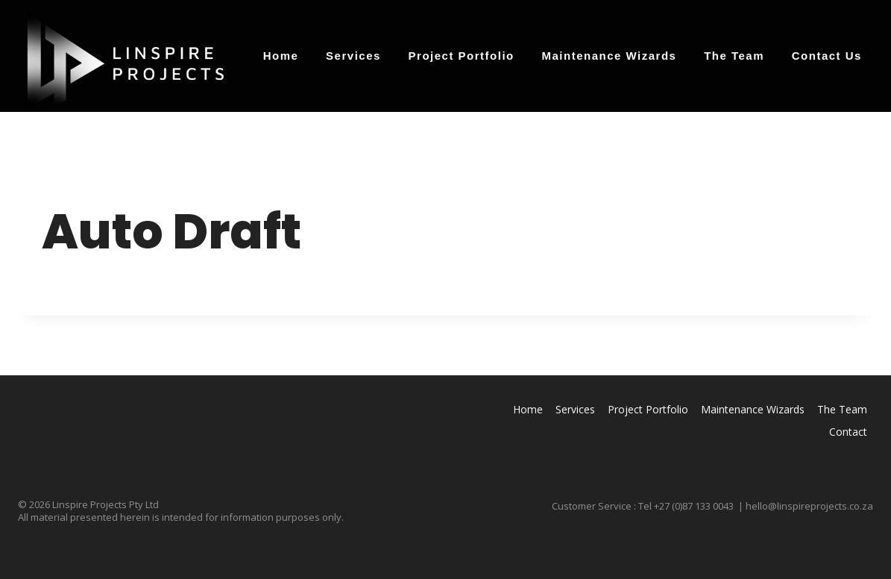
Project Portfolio (461, 55)
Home (281, 55)
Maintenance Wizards (609, 55)
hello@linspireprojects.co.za (809, 506)
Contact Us (827, 55)
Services (353, 55)
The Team (734, 55)
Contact (848, 432)
